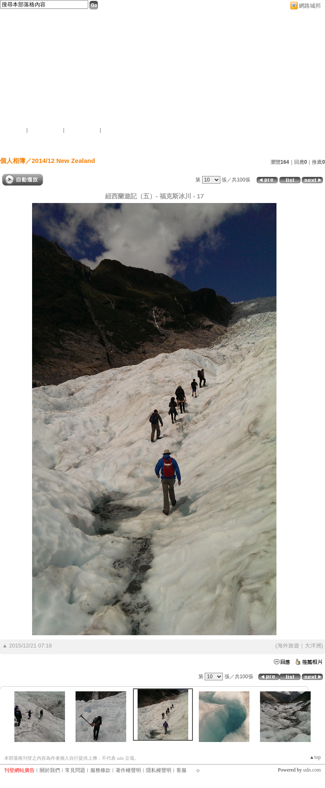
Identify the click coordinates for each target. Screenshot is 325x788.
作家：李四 (17, 122)
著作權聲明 (128, 770)
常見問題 (75, 770)
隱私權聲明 (158, 770)
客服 (181, 770)
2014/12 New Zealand (63, 160)
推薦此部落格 (46, 130)
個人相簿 (145, 145)
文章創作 (97, 145)
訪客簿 (190, 145)
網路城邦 (310, 6)
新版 (71, 111)
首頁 (58, 145)
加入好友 (14, 130)
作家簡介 (235, 145)
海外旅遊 (288, 645)
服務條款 (100, 770)
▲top (315, 757)
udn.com (312, 770)
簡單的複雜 (25, 111)
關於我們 (50, 770)
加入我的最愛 (83, 130)
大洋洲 (313, 645)
